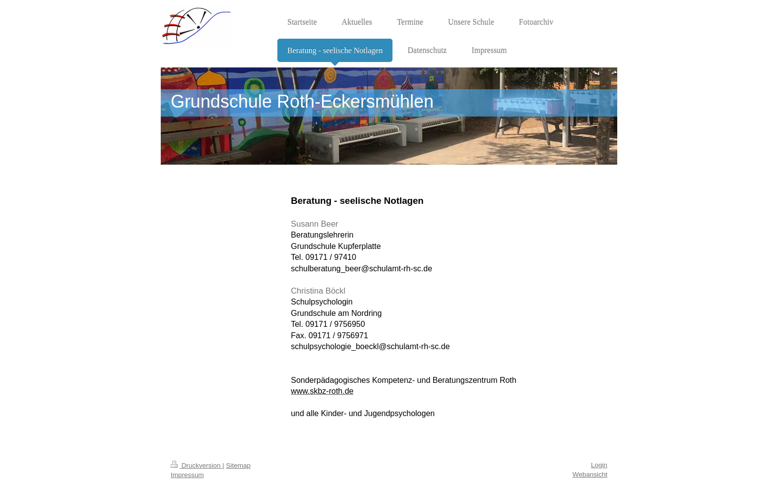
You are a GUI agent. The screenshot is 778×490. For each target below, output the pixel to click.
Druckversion (196, 465)
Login (599, 465)
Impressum (187, 475)
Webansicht (590, 474)
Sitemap (238, 465)
